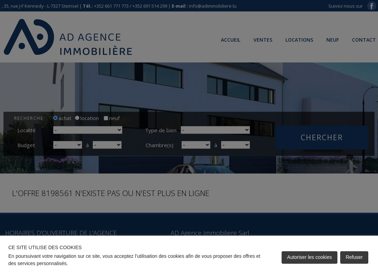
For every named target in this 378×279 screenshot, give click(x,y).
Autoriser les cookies (309, 257)
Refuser (354, 257)
